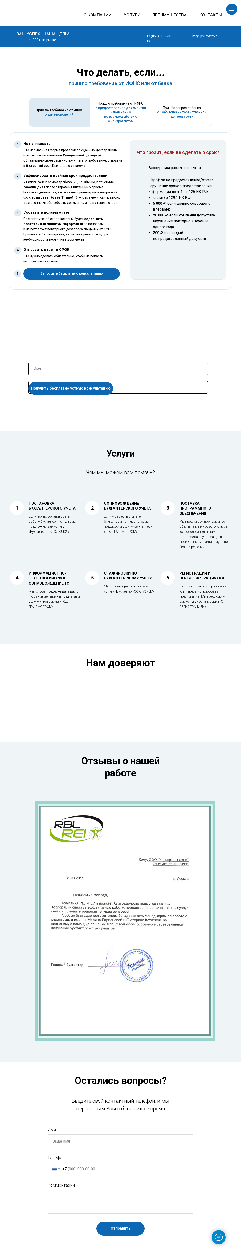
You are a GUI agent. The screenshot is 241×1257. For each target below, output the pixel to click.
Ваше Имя (37, 359)
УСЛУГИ (132, 14)
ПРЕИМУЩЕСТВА (169, 14)
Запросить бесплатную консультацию (71, 273)
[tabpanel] (120, 216)
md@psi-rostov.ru (205, 36)
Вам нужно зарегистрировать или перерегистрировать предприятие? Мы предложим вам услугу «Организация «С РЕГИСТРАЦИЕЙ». (202, 596)
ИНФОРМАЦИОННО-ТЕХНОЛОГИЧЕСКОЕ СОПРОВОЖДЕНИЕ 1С (49, 578)
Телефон (36, 377)
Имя (52, 1129)
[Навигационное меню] (231, 9)
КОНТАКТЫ (210, 14)
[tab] (59, 112)
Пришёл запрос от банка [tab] (181, 112)
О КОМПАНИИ (98, 14)
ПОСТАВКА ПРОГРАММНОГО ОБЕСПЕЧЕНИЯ (195, 508)
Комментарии (61, 1185)
